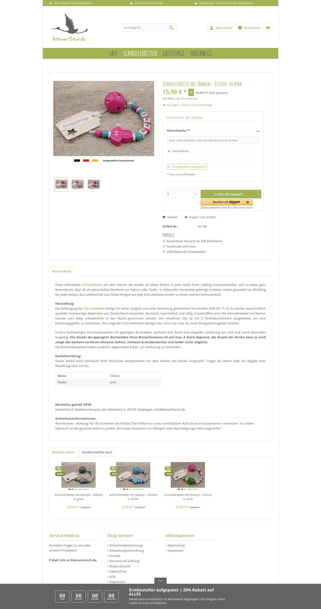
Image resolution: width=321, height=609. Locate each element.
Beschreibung (61, 271)
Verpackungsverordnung (126, 550)
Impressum (117, 582)
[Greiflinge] (173, 53)
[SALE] (113, 53)
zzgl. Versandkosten (186, 98)
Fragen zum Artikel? (200, 217)
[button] (220, 204)
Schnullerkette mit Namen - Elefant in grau (78, 497)
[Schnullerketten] (140, 53)
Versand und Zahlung (124, 561)
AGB (112, 577)
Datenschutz (118, 571)
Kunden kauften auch (97, 452)
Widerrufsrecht (119, 566)
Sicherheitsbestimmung (125, 545)
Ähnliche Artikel (63, 452)
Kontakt (114, 556)
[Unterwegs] (201, 53)
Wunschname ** (213, 130)
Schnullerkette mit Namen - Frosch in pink (188, 497)
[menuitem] (267, 28)
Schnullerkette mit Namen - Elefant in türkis (133, 497)
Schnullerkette (92, 285)
